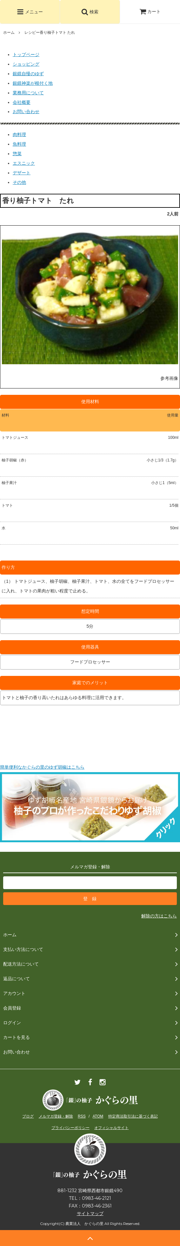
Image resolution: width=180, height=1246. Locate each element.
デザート (21, 172)
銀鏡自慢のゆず (28, 73)
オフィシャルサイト (111, 1128)
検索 (89, 11)
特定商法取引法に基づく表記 (133, 1116)
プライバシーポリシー (70, 1128)
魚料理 (19, 144)
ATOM (98, 1116)
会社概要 (21, 102)
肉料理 (19, 134)
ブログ (28, 1116)
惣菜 (17, 153)
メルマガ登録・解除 (56, 1116)
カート (150, 11)
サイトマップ (90, 1213)
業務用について (28, 92)
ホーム (9, 32)
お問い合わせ (26, 111)
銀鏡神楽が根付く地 (33, 83)
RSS (82, 1116)
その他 (19, 182)
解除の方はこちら (159, 915)
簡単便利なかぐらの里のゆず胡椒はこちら (42, 767)
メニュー (30, 11)
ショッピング (26, 64)
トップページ (26, 54)
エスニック (24, 163)
